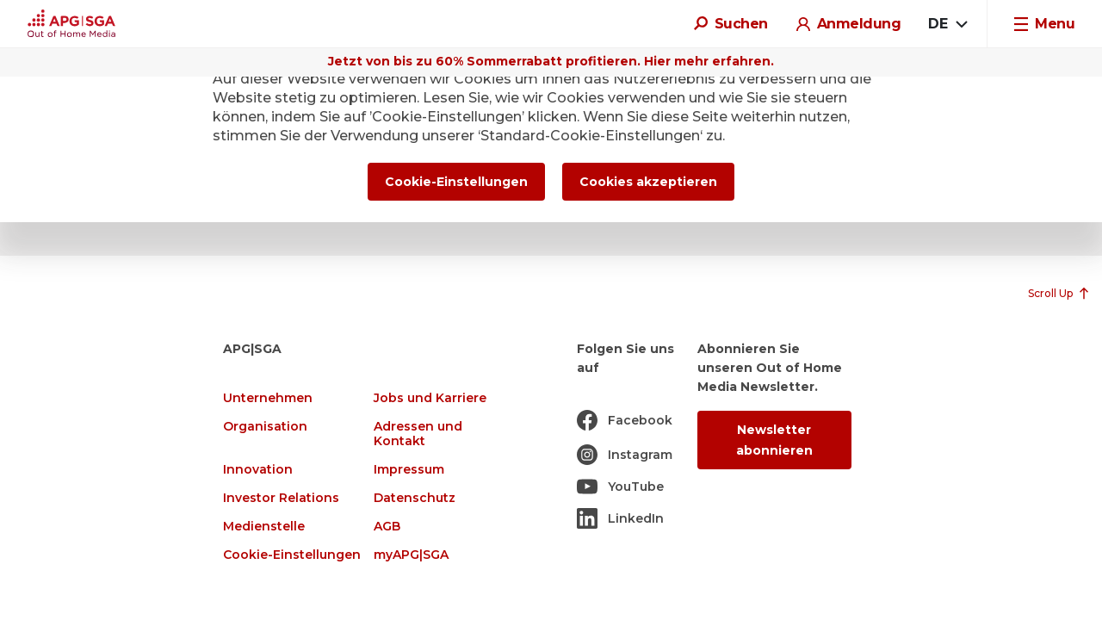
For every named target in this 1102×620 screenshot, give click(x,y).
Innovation (258, 469)
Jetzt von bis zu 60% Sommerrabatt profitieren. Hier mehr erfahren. (551, 61)
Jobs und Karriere (430, 398)
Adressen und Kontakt (418, 434)
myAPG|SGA (411, 555)
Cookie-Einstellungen (292, 555)
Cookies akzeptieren (648, 181)
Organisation (265, 426)
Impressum (409, 469)
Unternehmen (268, 398)
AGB (387, 526)
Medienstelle (264, 526)
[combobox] (947, 24)
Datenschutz (414, 498)
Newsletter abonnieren (774, 440)
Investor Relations (281, 498)
